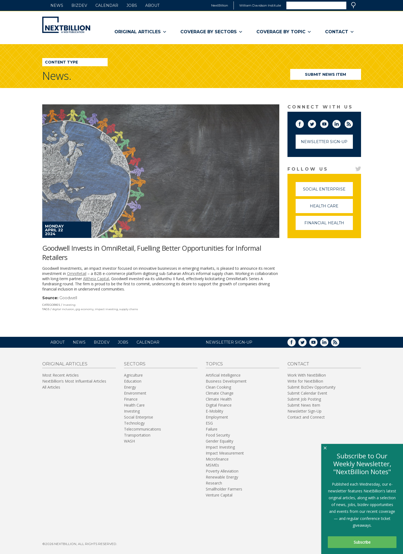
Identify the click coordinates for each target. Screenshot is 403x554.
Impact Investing (220, 447)
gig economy (84, 309)
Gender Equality (219, 441)
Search (353, 5)
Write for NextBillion (305, 381)
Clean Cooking (218, 387)
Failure (211, 429)
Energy (130, 387)
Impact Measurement (225, 453)
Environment (135, 393)
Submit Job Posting (304, 399)
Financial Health (328, 225)
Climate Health (219, 399)
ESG (209, 423)
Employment (217, 417)
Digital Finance (219, 405)
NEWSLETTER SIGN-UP (229, 342)
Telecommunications (142, 429)
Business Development (226, 381)
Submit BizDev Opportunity (311, 387)
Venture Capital (219, 495)
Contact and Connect (306, 417)
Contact (339, 31)
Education (132, 381)
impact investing (106, 309)
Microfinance (217, 459)
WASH (129, 441)
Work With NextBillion (306, 375)
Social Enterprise (328, 191)
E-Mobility (214, 411)
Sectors (135, 364)
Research (214, 483)
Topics (214, 364)
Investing (69, 305)
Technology (134, 423)
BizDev (79, 5)
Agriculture (133, 375)
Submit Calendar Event (307, 393)
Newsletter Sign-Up (324, 141)
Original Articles (140, 31)
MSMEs (212, 465)
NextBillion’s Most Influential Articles (74, 381)
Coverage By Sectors (211, 31)
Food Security (218, 435)
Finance (131, 399)
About (152, 5)
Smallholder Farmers (224, 489)
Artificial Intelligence (223, 375)
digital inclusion (63, 309)
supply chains (128, 309)
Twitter (306, 344)
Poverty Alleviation (222, 471)
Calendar (106, 5)
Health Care (331, 208)
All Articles (51, 387)
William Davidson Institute (260, 5)
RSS (352, 122)
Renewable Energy (222, 477)
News (56, 5)
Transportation (137, 435)
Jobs (131, 5)
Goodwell (68, 297)
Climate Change (220, 393)
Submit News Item (325, 74)
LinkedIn (340, 122)
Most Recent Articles (60, 375)
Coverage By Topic (283, 31)
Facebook (303, 122)
